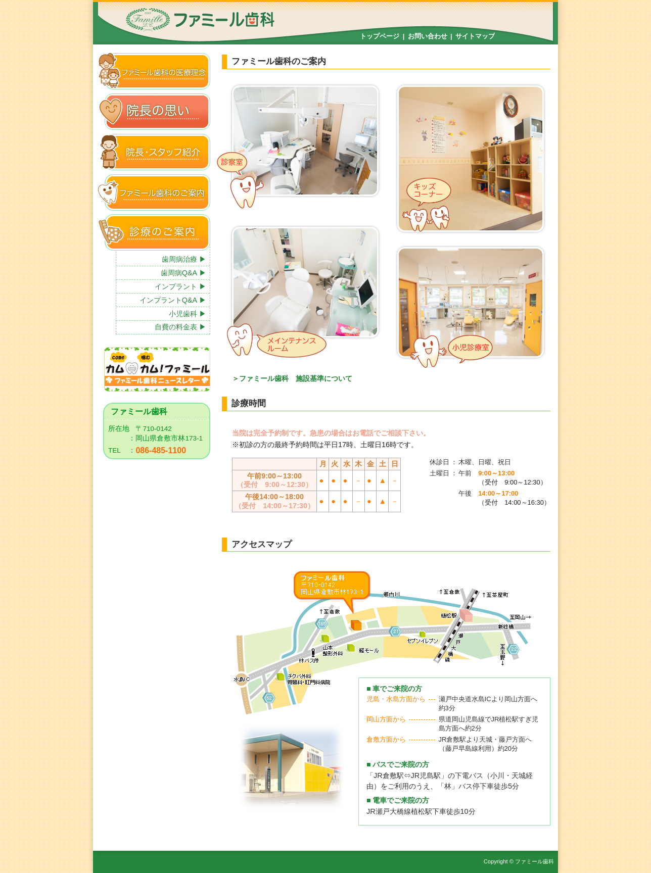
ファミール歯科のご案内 (154, 192)
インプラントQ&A (168, 300)
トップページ (379, 36)
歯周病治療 (179, 259)
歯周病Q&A (179, 273)
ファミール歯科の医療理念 (154, 71)
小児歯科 (183, 314)
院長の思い (154, 111)
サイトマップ (475, 36)
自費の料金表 (176, 327)
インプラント (176, 286)
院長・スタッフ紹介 (154, 152)
